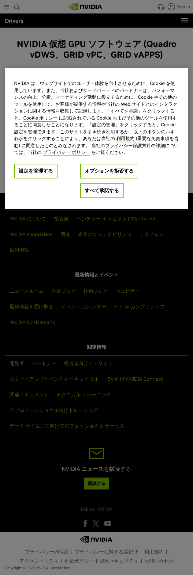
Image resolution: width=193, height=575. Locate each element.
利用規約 (125, 139)
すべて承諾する (102, 190)
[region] (96, 138)
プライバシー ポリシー (66, 152)
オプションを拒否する (109, 171)
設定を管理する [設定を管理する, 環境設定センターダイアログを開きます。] (36, 171)
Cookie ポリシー (40, 118)
